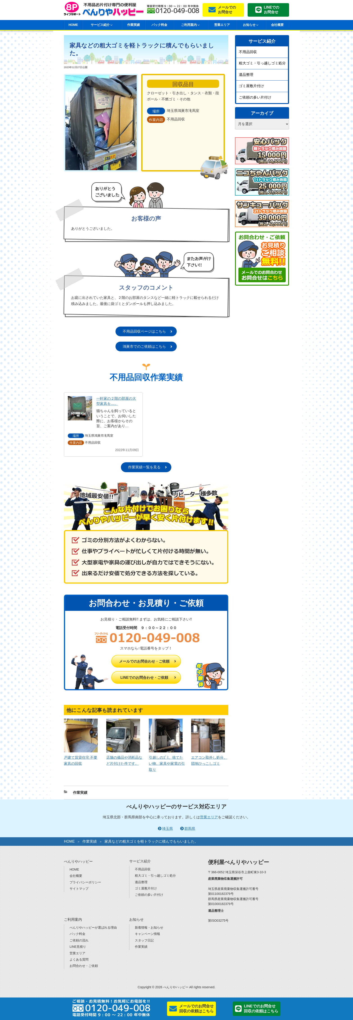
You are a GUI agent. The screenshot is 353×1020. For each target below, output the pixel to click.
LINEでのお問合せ (271, 9)
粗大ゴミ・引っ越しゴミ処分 (262, 63)
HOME (73, 25)
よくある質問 (79, 959)
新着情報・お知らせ (149, 927)
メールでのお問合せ (227, 9)
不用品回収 (248, 52)
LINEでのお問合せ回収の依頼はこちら (261, 1008)
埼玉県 (167, 828)
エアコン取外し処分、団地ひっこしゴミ (209, 757)
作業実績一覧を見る (144, 467)
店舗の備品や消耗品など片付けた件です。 (124, 757)
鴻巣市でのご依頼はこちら (144, 346)
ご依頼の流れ (79, 940)
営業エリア (222, 25)
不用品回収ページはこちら (144, 331)
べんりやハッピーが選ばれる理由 (93, 927)
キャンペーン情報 (147, 934)
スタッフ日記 (144, 940)
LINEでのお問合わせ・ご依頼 (144, 677)
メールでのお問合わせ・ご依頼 (144, 661)
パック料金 (159, 25)
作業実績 (133, 25)
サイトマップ (79, 888)
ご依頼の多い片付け (255, 97)
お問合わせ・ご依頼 (84, 966)
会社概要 (277, 25)
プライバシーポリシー (85, 882)
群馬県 (189, 828)
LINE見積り (78, 946)
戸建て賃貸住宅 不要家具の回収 (81, 757)
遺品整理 (246, 75)
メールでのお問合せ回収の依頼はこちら (196, 1008)
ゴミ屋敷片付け (251, 86)
